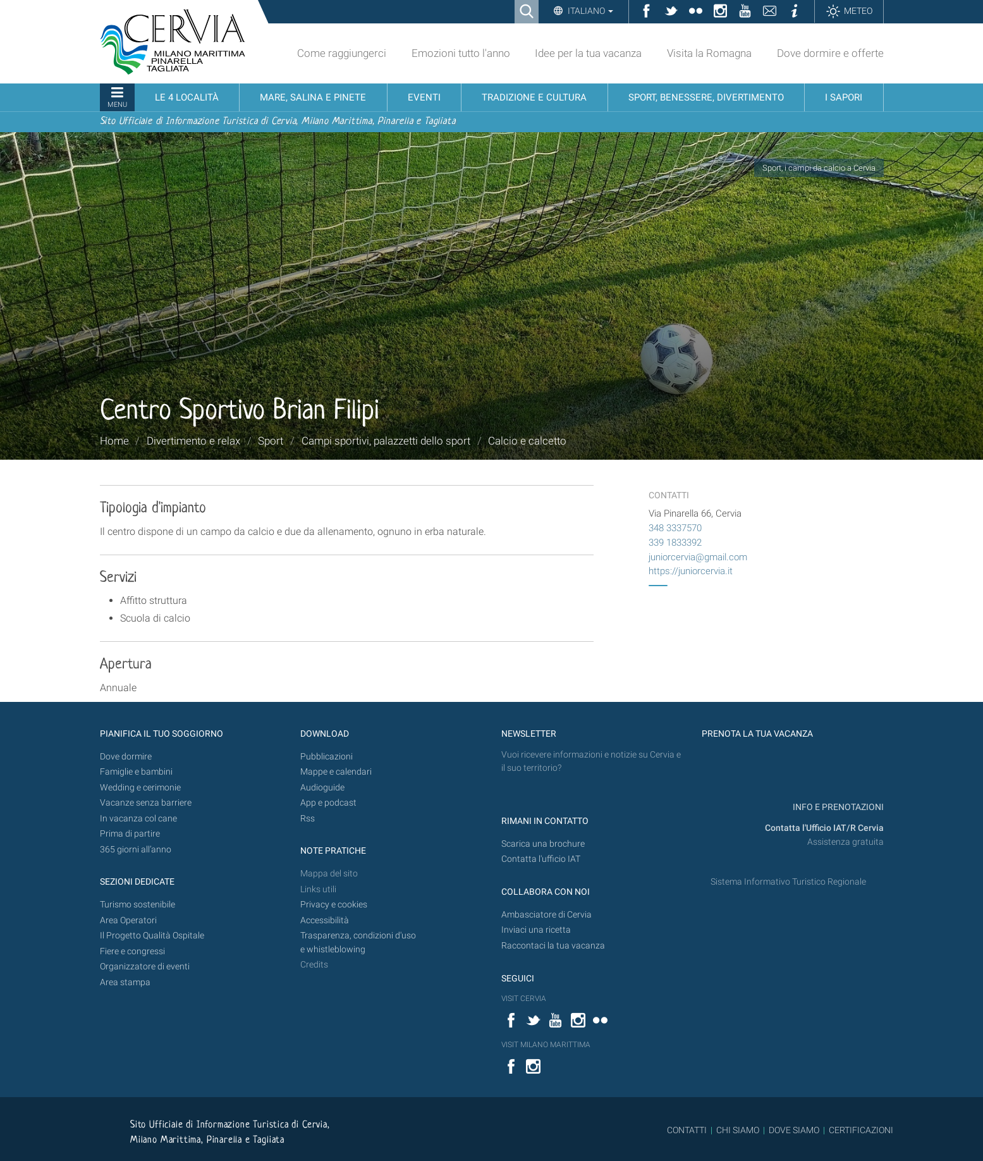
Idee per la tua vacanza (588, 53)
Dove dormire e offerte (830, 53)
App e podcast (328, 802)
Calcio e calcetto (527, 440)
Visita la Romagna (709, 53)
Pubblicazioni (326, 756)
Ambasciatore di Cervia (546, 914)
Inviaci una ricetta (536, 929)
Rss (307, 818)
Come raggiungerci (341, 53)
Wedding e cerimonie (140, 787)
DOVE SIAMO (793, 1130)
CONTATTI (687, 1130)
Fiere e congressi (132, 951)
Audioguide (322, 787)
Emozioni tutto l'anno (461, 53)
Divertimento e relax (193, 440)
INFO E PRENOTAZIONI (837, 807)
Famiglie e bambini (136, 771)
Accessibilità (324, 920)
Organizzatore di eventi (145, 966)
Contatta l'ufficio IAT (540, 859)
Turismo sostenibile (137, 904)
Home (114, 440)
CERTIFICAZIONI (861, 1130)
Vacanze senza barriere (146, 802)
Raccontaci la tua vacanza (553, 945)
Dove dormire (126, 756)
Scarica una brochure (543, 843)
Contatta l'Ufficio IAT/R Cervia (824, 828)
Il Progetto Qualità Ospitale (152, 935)
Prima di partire (130, 833)
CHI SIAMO (737, 1130)
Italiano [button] (589, 11)
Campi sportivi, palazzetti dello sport (386, 440)
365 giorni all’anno (135, 849)
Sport (270, 440)
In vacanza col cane (138, 818)
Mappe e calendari (336, 771)
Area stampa (125, 982)
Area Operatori (128, 920)
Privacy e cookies (333, 904)
